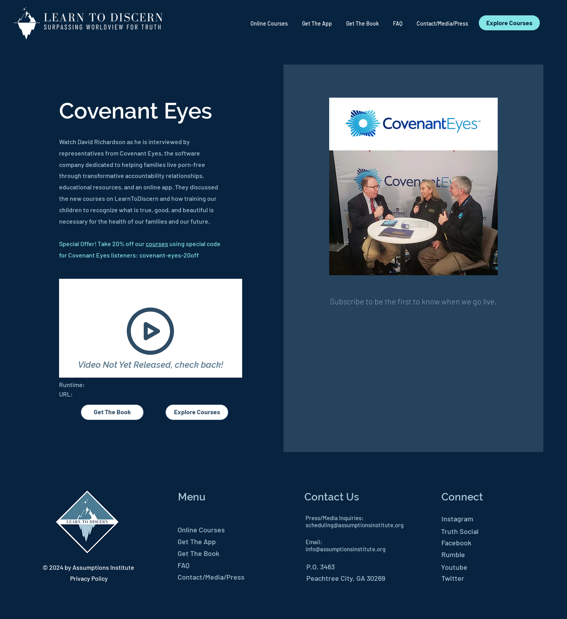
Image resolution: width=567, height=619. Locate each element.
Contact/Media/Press (211, 577)
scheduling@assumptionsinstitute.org (355, 524)
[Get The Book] (112, 412)
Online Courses (201, 529)
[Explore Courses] (509, 22)
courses (157, 243)
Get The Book (198, 553)
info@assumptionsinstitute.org (345, 548)
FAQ (183, 565)
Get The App (197, 541)
